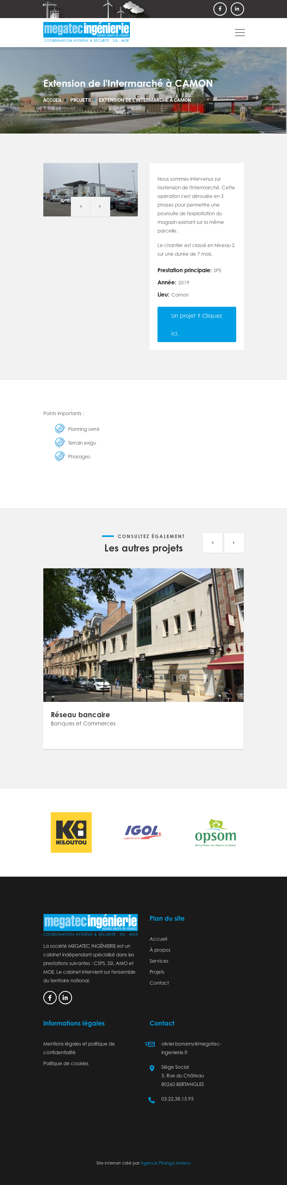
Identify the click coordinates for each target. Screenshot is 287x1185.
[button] (238, 29)
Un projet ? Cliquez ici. (196, 324)
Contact (159, 983)
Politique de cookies (66, 1063)
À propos (160, 950)
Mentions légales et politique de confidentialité (79, 1048)
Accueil (52, 100)
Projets (80, 100)
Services (159, 961)
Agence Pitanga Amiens (166, 1163)
